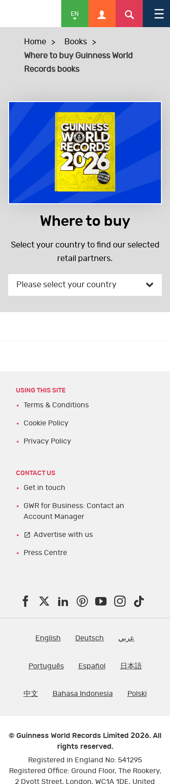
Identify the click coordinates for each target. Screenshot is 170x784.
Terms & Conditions (56, 405)
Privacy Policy (47, 441)
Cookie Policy (46, 423)
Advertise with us (63, 534)
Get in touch (44, 487)
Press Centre (45, 552)
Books (75, 42)
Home (35, 42)
